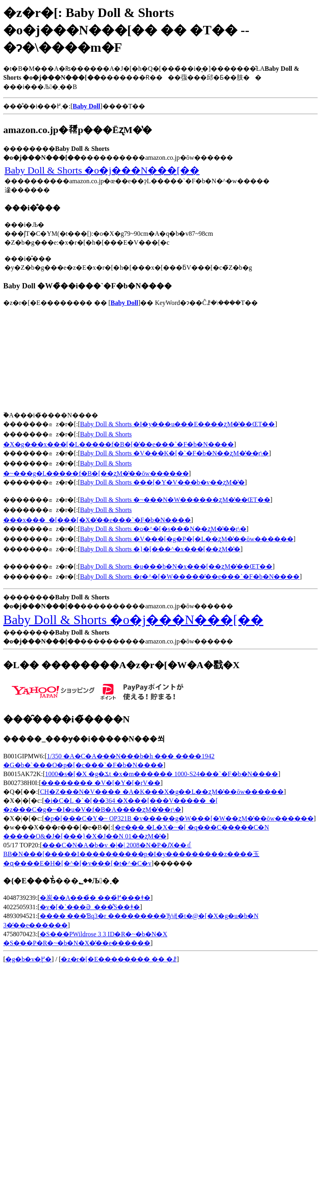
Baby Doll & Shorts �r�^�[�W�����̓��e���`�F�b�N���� (190, 576)
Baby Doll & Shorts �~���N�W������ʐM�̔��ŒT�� (175, 499)
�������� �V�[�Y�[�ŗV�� (100, 782)
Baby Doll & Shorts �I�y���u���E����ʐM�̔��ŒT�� (177, 424)
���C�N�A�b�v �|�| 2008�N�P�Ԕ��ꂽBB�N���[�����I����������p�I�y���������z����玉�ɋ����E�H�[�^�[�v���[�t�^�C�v (131, 854)
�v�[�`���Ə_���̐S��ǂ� (90, 907)
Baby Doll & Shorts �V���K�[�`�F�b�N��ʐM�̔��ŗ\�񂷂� (174, 453)
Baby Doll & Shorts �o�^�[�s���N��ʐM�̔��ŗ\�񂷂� (163, 528)
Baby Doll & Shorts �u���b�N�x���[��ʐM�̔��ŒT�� (176, 566)
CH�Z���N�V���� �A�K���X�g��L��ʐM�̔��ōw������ (162, 791)
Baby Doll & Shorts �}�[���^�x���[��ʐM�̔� (160, 549)
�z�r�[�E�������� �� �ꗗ (119, 959)
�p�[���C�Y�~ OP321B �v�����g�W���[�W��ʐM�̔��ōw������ (179, 818)
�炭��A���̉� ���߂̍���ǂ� (95, 897)
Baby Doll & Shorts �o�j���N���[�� (101, 170)
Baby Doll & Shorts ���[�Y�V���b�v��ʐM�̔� (162, 482)
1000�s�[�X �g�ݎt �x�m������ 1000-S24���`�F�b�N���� (161, 773)
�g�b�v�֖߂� (28, 959)
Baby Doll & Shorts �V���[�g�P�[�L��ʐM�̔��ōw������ (186, 538)
